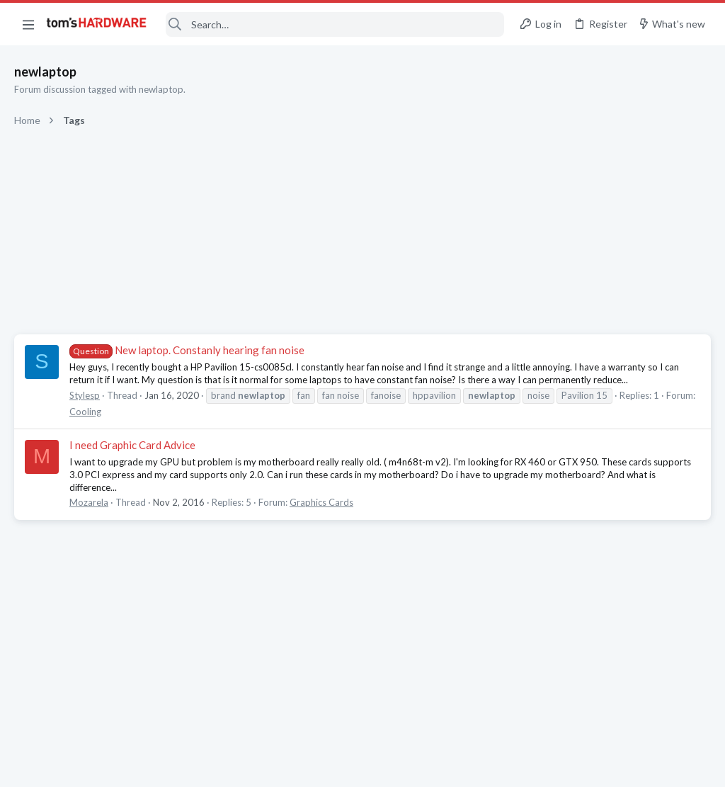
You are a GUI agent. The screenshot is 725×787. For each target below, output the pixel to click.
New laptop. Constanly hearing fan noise (186, 350)
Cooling (85, 411)
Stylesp (84, 395)
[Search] (335, 24)
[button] (28, 24)
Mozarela (88, 502)
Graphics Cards (321, 502)
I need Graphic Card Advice (132, 444)
